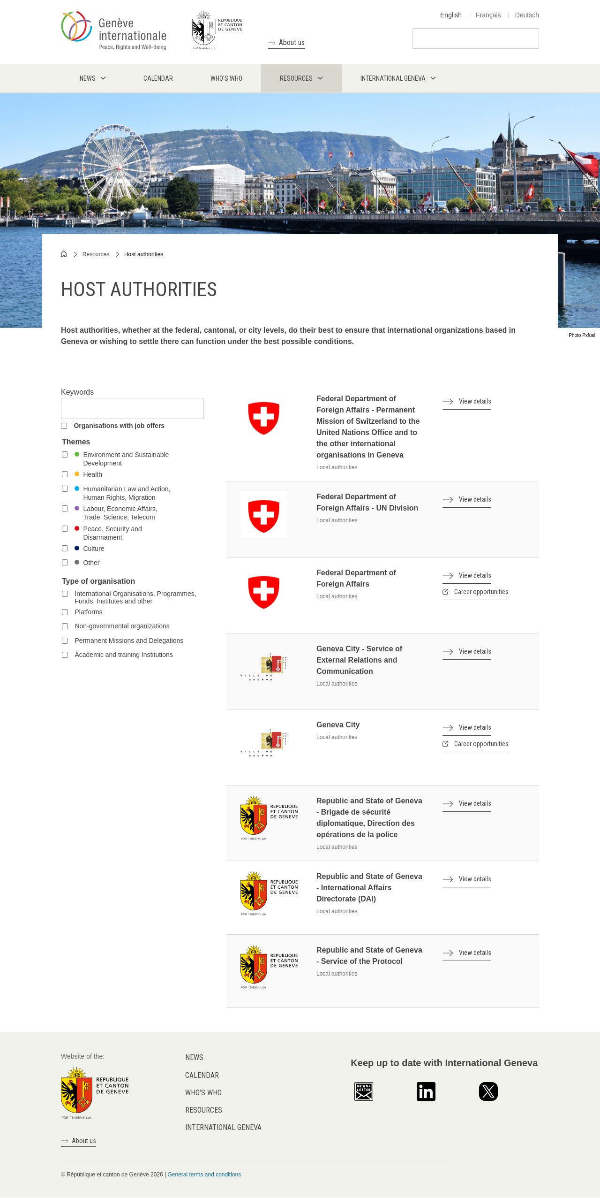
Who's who (203, 1092)
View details (475, 401)
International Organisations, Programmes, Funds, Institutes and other (135, 597)
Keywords (77, 392)
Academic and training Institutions (123, 654)
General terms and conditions (204, 1174)
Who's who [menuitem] (226, 78)
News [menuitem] (88, 78)
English (451, 15)
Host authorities (143, 254)
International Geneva (223, 1127)
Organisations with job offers (119, 425)
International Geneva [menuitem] (393, 78)
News (194, 1057)
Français (488, 15)
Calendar (202, 1075)
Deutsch (527, 15)
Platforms (88, 612)
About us (292, 42)
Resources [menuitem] (296, 78)
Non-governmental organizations (122, 626)
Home (64, 254)
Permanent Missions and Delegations (129, 640)
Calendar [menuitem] (158, 78)
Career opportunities (481, 591)
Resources (95, 254)
